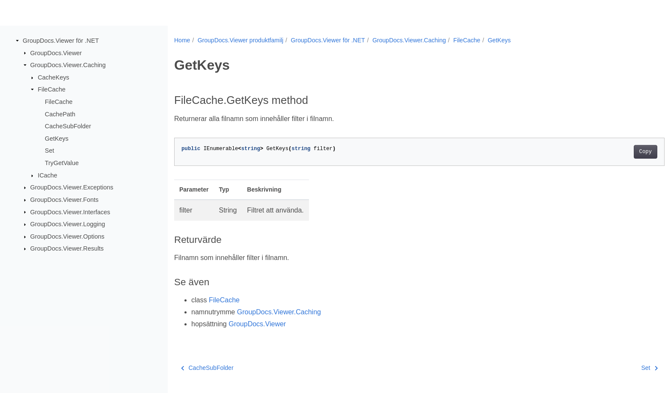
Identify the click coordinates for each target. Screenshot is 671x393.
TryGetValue (62, 163)
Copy (612, 152)
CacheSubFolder (68, 126)
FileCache (51, 89)
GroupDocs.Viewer (56, 52)
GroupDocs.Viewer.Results (67, 248)
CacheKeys (53, 77)
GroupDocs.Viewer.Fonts (64, 199)
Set (49, 150)
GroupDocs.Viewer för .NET (61, 40)
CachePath (60, 113)
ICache (47, 175)
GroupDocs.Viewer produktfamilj (241, 40)
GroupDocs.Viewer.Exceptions (71, 187)
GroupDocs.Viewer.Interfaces (70, 211)
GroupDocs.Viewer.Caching (68, 65)
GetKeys (56, 138)
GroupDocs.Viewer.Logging (67, 224)
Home (182, 40)
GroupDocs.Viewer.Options (67, 236)
